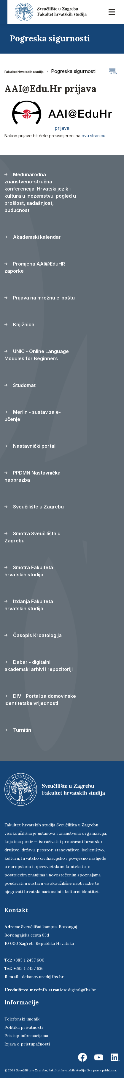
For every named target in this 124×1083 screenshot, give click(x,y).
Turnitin (17, 730)
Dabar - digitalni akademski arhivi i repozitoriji (38, 665)
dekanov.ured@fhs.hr (43, 976)
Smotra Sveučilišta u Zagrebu (32, 537)
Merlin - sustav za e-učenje (32, 415)
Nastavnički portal (29, 446)
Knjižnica (19, 324)
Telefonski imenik (21, 1019)
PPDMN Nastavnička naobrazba (32, 476)
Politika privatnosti (23, 1027)
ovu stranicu (93, 135)
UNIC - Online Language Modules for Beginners (36, 354)
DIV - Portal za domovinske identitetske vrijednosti (40, 699)
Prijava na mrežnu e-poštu (39, 298)
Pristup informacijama (26, 1035)
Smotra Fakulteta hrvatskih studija (28, 571)
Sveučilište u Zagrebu (34, 507)
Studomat (20, 385)
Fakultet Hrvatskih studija (24, 72)
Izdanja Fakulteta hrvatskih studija (28, 604)
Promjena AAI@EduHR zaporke (34, 267)
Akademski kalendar (32, 237)
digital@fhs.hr (82, 990)
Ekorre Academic (34, 1079)
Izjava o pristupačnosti (27, 1044)
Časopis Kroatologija (33, 635)
